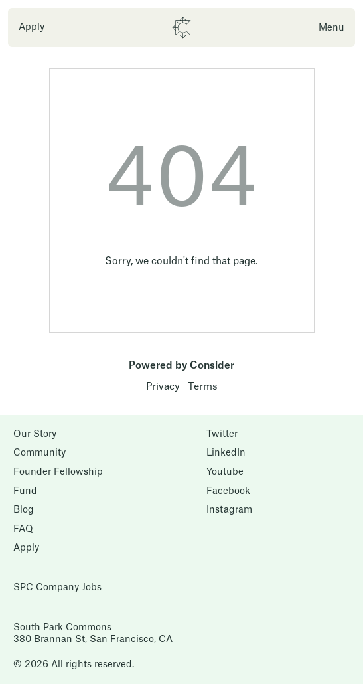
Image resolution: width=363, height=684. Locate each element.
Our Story (34, 434)
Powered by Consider (181, 366)
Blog (23, 510)
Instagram (229, 510)
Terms (203, 387)
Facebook (228, 491)
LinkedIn (226, 453)
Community (39, 453)
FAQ (23, 529)
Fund (25, 491)
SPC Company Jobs (57, 587)
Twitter (222, 434)
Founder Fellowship (58, 472)
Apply (31, 27)
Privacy (163, 387)
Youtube (225, 472)
